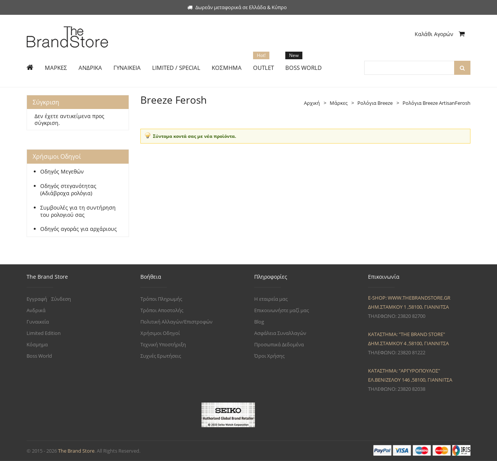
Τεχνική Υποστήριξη (163, 344)
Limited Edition (44, 333)
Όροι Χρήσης (269, 355)
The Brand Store (76, 450)
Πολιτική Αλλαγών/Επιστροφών (176, 321)
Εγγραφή (37, 298)
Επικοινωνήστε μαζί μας (281, 310)
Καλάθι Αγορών (440, 34)
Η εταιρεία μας (271, 298)
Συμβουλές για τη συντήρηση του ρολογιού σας (78, 211)
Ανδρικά (36, 310)
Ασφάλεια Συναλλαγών (280, 333)
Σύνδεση (61, 298)
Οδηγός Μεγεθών (62, 171)
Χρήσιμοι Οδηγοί (160, 333)
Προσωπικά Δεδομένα (279, 344)
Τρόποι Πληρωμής (161, 298)
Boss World (39, 355)
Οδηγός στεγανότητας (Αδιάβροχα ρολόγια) (68, 190)
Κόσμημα (37, 344)
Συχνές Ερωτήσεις (160, 355)
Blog (259, 321)
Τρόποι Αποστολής (161, 310)
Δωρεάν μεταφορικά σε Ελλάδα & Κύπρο (237, 7)
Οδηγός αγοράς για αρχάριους (78, 229)
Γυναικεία (38, 321)
